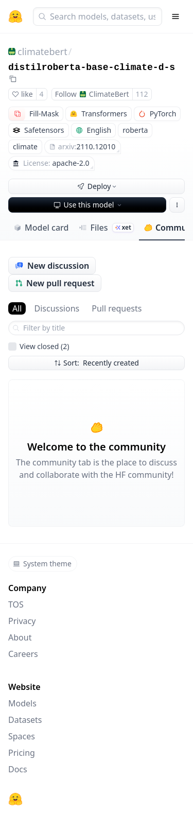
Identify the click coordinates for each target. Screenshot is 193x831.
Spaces (21, 736)
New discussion (52, 265)
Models (22, 703)
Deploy (97, 186)
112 (142, 94)
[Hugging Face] (15, 799)
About (19, 637)
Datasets (25, 719)
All (17, 308)
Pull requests (117, 308)
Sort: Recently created (96, 363)
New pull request (55, 283)
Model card (40, 227)
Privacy (22, 621)
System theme (42, 563)
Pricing (21, 752)
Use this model (89, 205)
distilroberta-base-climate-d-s (91, 67)
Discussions (56, 308)
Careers (23, 654)
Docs (17, 769)
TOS (16, 604)
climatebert (42, 51)
